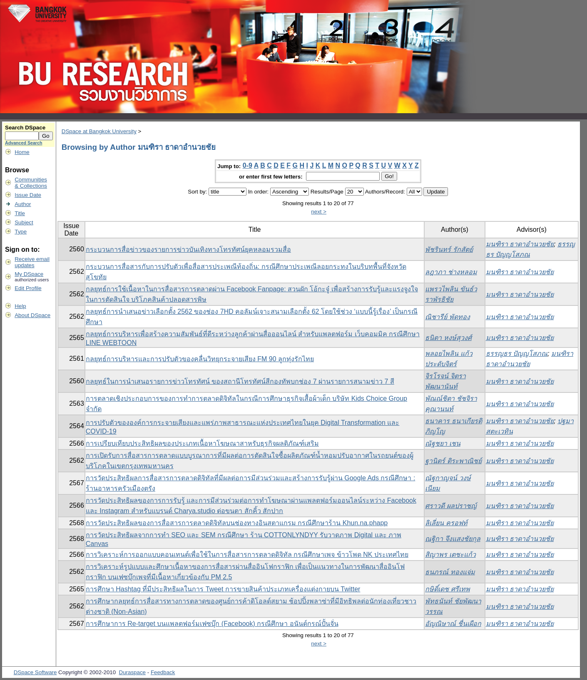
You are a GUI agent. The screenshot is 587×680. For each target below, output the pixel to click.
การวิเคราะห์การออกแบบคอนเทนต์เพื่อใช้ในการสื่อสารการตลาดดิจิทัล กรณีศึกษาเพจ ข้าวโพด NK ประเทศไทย (247, 554)
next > (318, 211)
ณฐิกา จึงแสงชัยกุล (452, 538)
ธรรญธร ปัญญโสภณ (516, 353)
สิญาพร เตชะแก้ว (450, 554)
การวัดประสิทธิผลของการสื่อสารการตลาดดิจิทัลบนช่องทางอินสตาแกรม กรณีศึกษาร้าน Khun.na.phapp (237, 522)
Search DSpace (25, 127)
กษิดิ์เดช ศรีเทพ (447, 589)
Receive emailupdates (32, 262)
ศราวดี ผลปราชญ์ (450, 505)
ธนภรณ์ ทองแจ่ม (450, 572)
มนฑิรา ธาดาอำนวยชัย (520, 244)
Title (20, 213)
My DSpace (29, 274)
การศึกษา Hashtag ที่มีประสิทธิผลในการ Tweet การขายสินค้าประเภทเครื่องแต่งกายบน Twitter (223, 589)
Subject (24, 222)
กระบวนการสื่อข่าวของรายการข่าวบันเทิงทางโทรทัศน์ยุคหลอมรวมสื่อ (188, 249)
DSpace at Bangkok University (99, 131)
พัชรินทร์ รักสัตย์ (449, 249)
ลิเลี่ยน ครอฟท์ (446, 522)
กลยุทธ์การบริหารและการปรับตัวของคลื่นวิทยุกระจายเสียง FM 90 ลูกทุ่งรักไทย (200, 358)
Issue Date (28, 195)
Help (20, 306)
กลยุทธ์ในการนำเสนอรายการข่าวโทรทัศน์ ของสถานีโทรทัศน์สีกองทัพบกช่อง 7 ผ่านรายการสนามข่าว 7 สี (240, 381)
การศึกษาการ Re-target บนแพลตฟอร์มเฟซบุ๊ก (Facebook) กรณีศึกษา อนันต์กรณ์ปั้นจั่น (212, 623)
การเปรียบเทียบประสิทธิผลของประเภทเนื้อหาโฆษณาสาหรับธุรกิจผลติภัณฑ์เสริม (202, 443)
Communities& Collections (31, 182)
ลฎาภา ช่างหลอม (451, 271)
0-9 (247, 165)
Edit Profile (28, 288)
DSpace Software (35, 672)
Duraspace (132, 672)
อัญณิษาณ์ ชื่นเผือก (453, 623)
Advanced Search (23, 142)
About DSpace (32, 315)
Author (23, 204)
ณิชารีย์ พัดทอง (447, 316)
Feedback (163, 672)
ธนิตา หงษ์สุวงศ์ (448, 337)
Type (21, 231)
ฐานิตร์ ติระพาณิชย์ (453, 460)
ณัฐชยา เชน (442, 443)
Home (22, 152)
